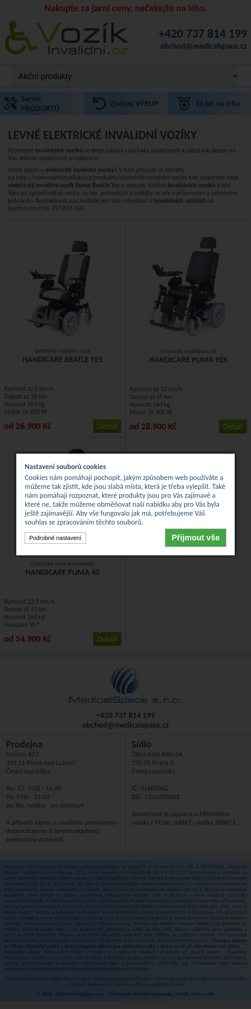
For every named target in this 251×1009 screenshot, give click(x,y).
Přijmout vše (196, 537)
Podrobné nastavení (55, 538)
